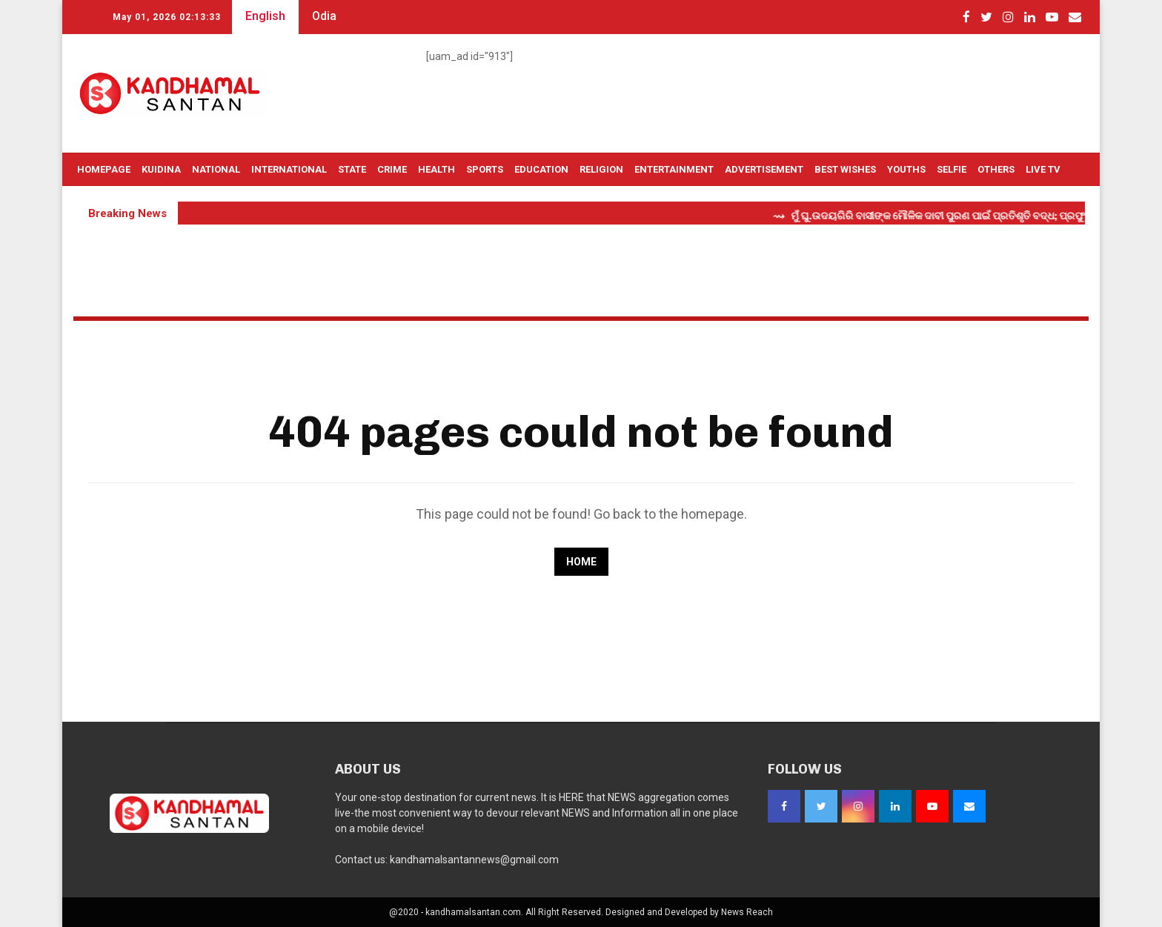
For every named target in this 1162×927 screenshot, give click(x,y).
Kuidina (161, 169)
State (352, 169)
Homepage (103, 169)
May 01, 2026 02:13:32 (167, 17)
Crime (392, 169)
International (289, 169)
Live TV (1043, 169)
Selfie (951, 169)
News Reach (747, 912)
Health (436, 169)
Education (541, 169)
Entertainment (674, 169)
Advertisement (764, 169)
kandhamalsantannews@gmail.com (474, 859)
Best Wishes (845, 169)
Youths (906, 169)
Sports (484, 169)
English (265, 16)
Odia (324, 16)
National (216, 169)
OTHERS (996, 169)
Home (581, 562)
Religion (601, 169)
